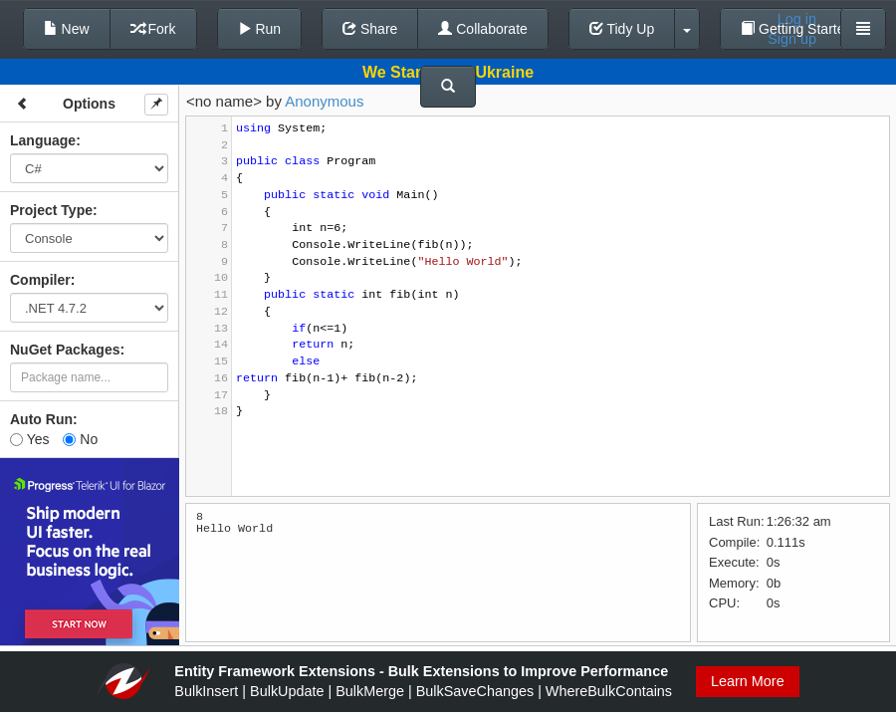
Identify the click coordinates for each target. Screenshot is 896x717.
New (67, 29)
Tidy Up (621, 29)
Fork (153, 29)
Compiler (40, 280)
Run (260, 29)
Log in (797, 19)
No (80, 439)
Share (369, 29)
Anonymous (324, 101)
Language (43, 140)
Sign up (792, 39)
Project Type (51, 210)
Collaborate (483, 29)
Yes (29, 439)
